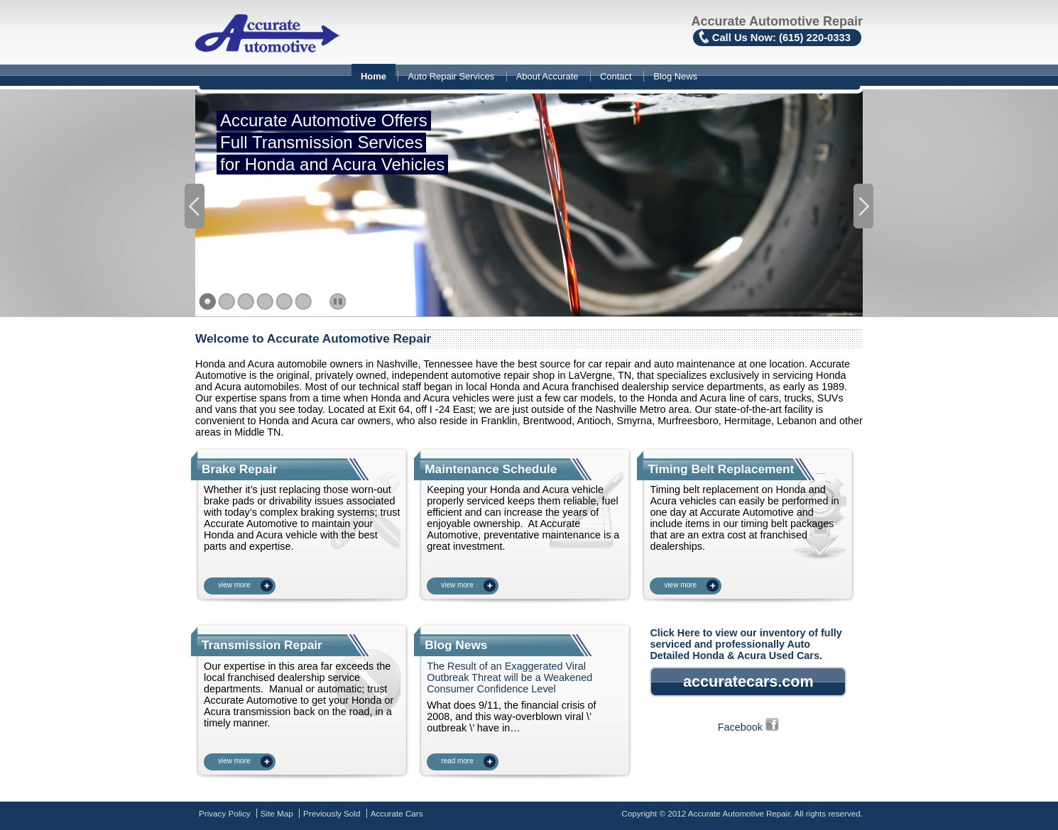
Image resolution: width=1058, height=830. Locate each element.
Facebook (748, 727)
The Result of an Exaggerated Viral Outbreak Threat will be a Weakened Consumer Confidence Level (509, 677)
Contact (616, 76)
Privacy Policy (225, 813)
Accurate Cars (397, 813)
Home (373, 76)
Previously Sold (331, 813)
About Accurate (547, 76)
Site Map (277, 813)
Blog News (675, 76)
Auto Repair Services (451, 76)
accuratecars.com (748, 681)
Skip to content (0, 65)
